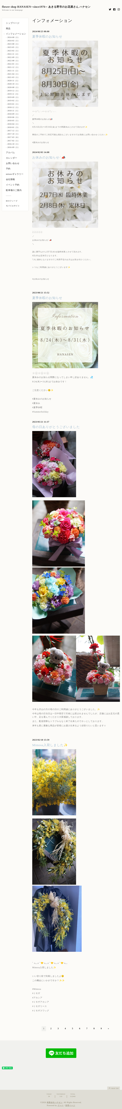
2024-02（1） (13, 41)
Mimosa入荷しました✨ (50, 745)
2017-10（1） (13, 134)
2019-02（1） (13, 101)
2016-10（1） (13, 144)
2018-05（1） (13, 121)
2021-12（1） (13, 67)
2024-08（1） (13, 37)
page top (113, 1088)
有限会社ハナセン (55, 1102)
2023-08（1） (13, 44)
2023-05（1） (13, 47)
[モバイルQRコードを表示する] (16, 205)
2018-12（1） (13, 107)
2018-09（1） (13, 114)
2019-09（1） (13, 97)
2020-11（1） (13, 81)
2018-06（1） (13, 117)
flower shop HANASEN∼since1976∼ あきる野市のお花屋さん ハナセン (46, 6)
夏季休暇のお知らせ (47, 36)
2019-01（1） (13, 104)
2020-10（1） (13, 84)
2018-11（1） (13, 111)
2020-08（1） (13, 87)
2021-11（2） (13, 71)
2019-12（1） (13, 91)
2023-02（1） (13, 51)
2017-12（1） (13, 131)
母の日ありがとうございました (56, 427)
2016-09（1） (13, 147)
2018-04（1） (13, 124)
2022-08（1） (13, 61)
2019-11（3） (13, 94)
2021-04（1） (13, 74)
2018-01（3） (13, 127)
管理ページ (70, 1105)
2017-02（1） (13, 141)
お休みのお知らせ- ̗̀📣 (49, 157)
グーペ (60, 1105)
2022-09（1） (13, 57)
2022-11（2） (13, 54)
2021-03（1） (13, 77)
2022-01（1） (13, 64)
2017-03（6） (13, 137)
